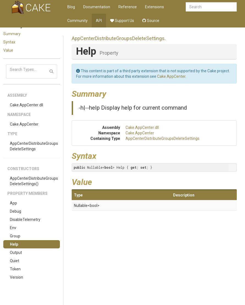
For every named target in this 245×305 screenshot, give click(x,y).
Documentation (96, 7)
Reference (127, 7)
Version (16, 277)
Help (14, 244)
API (99, 20)
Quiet (14, 261)
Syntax (9, 42)
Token (15, 269)
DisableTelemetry (25, 219)
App (13, 203)
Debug (15, 211)
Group (15, 236)
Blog (71, 7)
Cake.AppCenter (24, 124)
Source (150, 20)
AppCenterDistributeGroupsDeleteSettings (34, 146)
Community (77, 20)
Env (13, 228)
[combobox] (211, 7)
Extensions (154, 7)
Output (16, 252)
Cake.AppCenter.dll (26, 105)
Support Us (122, 20)
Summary (12, 34)
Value (8, 50)
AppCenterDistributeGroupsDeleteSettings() (34, 181)
